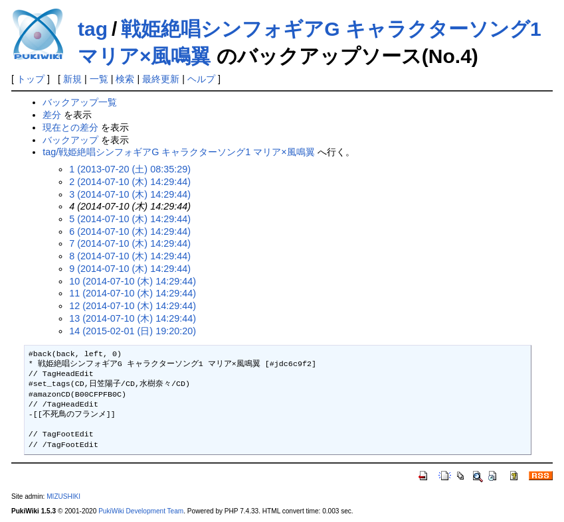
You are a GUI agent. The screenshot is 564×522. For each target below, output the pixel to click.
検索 (125, 79)
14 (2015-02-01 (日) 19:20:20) (132, 331)
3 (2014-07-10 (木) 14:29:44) (130, 194)
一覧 (99, 79)
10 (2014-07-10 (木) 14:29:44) (132, 281)
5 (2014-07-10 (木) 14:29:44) (130, 219)
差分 (52, 114)
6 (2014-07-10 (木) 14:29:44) (130, 231)
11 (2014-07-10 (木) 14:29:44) (132, 293)
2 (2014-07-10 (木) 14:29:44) (130, 181)
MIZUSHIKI (63, 496)
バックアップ (70, 140)
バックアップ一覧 (80, 102)
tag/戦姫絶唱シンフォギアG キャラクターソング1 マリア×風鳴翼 (179, 152)
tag (93, 29)
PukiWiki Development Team (140, 511)
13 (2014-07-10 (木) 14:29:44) (132, 318)
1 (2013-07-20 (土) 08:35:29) (130, 169)
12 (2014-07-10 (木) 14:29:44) (132, 305)
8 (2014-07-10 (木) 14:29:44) (130, 256)
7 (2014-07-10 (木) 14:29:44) (130, 243)
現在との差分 (70, 127)
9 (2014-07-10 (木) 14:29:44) (130, 268)
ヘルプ (201, 79)
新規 (72, 79)
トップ (31, 79)
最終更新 (160, 79)
